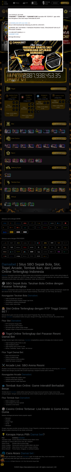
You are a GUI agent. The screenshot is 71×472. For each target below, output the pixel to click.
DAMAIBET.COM (14, 34)
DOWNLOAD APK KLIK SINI (19, 23)
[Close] (61, 11)
